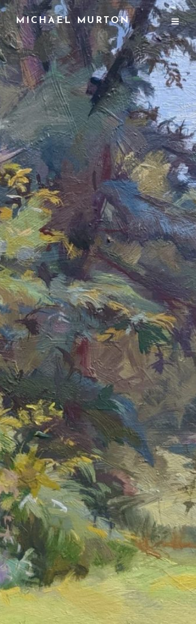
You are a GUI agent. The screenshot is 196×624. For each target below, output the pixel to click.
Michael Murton (73, 21)
